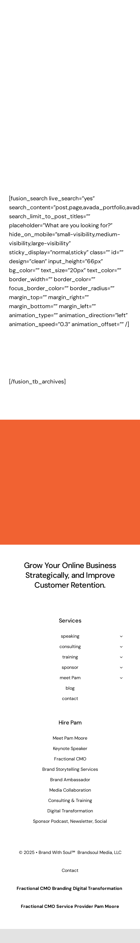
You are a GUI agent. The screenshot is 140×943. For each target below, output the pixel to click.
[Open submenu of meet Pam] (121, 678)
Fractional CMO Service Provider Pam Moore (70, 906)
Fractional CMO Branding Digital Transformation (69, 888)
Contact (70, 870)
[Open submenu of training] (121, 657)
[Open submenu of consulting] (121, 647)
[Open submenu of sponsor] (121, 667)
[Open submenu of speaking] (121, 636)
